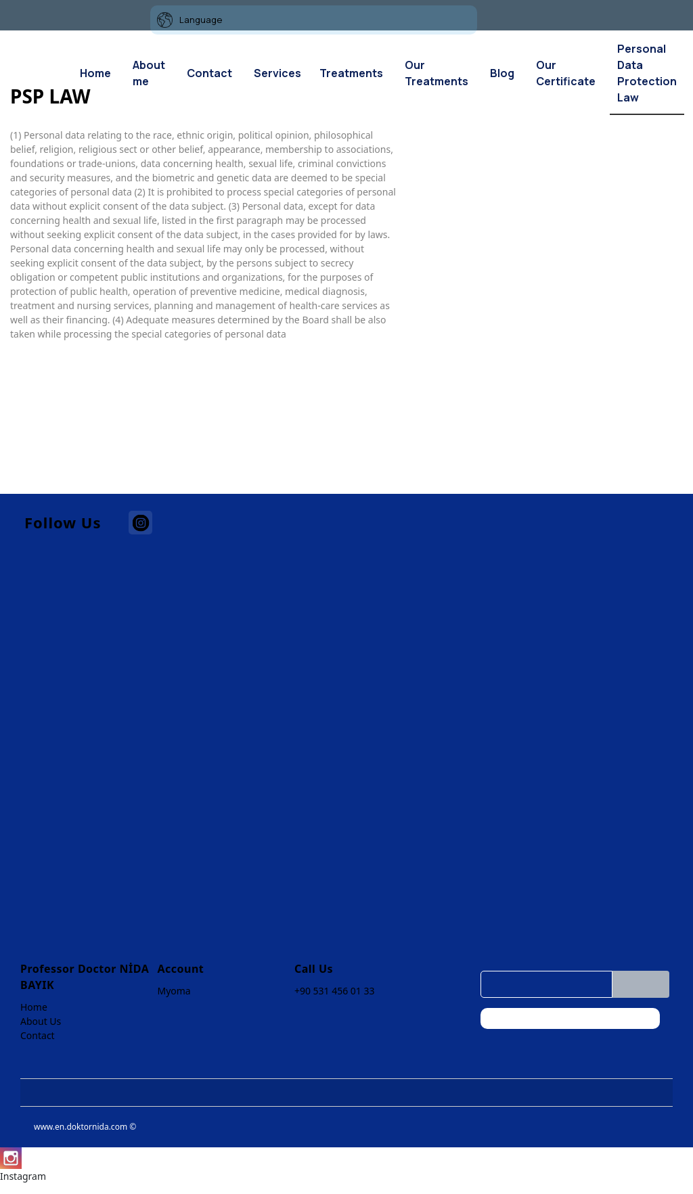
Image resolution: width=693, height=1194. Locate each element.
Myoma (173, 990)
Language (189, 20)
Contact (37, 1035)
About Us (40, 1021)
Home (33, 1007)
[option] (544, 128)
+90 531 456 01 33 (334, 990)
